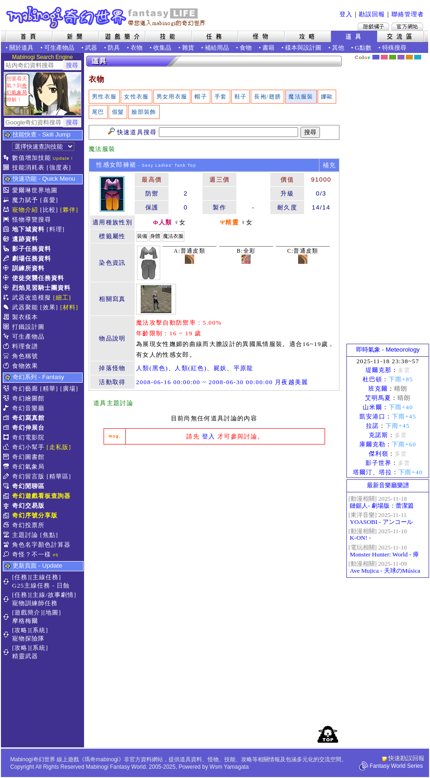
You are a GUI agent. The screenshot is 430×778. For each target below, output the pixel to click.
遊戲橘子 (373, 26)
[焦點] (49, 534)
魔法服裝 (300, 96)
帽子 (201, 96)
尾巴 (98, 112)
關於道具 (21, 47)
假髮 (118, 112)
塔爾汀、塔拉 (372, 472)
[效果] (49, 307)
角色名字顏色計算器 (41, 544)
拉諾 (372, 425)
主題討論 (25, 534)
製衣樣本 (25, 317)
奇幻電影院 (28, 437)
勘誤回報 (372, 14)
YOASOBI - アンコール (381, 521)
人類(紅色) (191, 368)
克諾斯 (378, 434)
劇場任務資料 (31, 258)
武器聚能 (25, 307)
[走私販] (58, 447)
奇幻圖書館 (28, 456)
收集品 (162, 47)
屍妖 (220, 368)
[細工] (62, 297)
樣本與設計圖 (303, 47)
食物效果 (25, 365)
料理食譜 (25, 346)
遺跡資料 (25, 238)
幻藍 (375, 57)
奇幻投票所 (28, 525)
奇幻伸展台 (28, 427)
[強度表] (58, 167)
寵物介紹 (25, 209)
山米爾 (372, 407)
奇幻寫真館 (28, 417)
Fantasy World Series (396, 766)
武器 (91, 47)
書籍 (268, 47)
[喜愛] (49, 199)
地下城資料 (28, 229)
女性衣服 (136, 96)
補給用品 (217, 47)
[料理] (55, 229)
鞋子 (241, 96)
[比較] (49, 209)
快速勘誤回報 (406, 758)
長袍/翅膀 (267, 96)
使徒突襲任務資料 (38, 278)
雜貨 (188, 47)
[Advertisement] (388, 202)
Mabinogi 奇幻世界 (106, 17)
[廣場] (69, 388)
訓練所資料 (28, 268)
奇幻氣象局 (28, 466)
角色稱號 (25, 356)
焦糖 (409, 57)
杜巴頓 (372, 379)
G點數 (363, 47)
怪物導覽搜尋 (31, 219)
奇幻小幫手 (28, 447)
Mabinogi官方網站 (407, 26)
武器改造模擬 (31, 297)
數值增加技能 (31, 157)
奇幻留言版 (28, 476)
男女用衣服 (172, 96)
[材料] (69, 307)
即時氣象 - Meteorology (388, 349)
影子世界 (378, 462)
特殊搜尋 (394, 47)
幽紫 (400, 57)
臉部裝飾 (143, 112)
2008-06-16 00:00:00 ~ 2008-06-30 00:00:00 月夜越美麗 (222, 382)
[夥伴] (69, 209)
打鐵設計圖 (28, 326)
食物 (246, 47)
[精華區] (58, 476)
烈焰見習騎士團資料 (41, 287)
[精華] (49, 388)
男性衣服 (104, 96)
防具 (114, 47)
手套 (221, 96)
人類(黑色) (152, 368)
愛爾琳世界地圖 (35, 190)
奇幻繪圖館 (28, 398)
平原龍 (244, 368)
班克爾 (378, 388)
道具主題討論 (113, 402)
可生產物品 (59, 47)
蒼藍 (417, 57)
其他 (338, 47)
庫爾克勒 (372, 444)
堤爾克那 (378, 369)
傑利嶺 (378, 453)
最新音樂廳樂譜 (388, 485)
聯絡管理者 (407, 14)
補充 (329, 165)
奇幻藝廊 (25, 388)
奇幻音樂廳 (28, 408)
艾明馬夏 (378, 397)
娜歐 (327, 96)
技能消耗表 (28, 167)
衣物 (136, 47)
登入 (345, 14)
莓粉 (384, 57)
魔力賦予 (25, 199)
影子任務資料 (31, 248)
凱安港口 (372, 416)
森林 (392, 57)
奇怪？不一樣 (31, 554)
